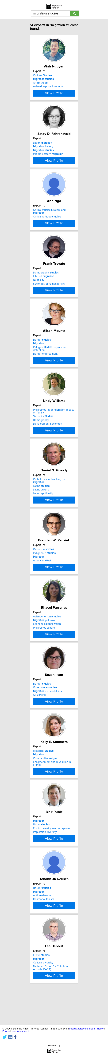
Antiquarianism (42, 926)
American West (42, 578)
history (43, 149)
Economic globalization (47, 645)
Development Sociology (47, 441)
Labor (42, 146)
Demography (41, 437)
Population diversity (45, 860)
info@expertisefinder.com (82, 1029)
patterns (44, 641)
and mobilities (47, 715)
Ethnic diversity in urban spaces (51, 856)
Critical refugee (47, 222)
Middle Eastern (48, 157)
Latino (41, 503)
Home (100, 1029)
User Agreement (20, 1031)
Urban (41, 852)
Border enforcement (45, 370)
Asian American (47, 638)
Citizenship (39, 719)
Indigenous (44, 571)
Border (42, 356)
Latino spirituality (43, 510)
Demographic (46, 286)
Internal (43, 290)
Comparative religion (45, 786)
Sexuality (43, 433)
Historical (43, 778)
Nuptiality (38, 293)
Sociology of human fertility (49, 297)
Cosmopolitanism (43, 930)
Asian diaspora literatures (48, 86)
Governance (45, 711)
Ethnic (41, 989)
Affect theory (40, 82)
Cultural (42, 75)
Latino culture (41, 507)
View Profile (54, 96)
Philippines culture (44, 649)
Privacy (6, 1031)
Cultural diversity (43, 997)
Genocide (43, 567)
